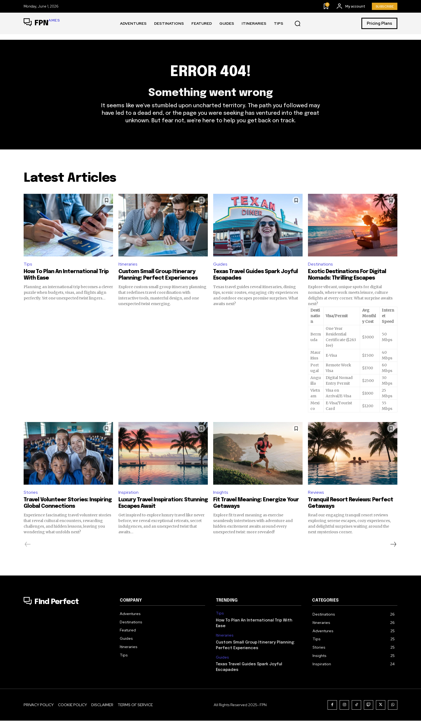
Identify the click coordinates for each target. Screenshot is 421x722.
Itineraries (128, 265)
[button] (297, 23)
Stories (31, 493)
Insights (221, 493)
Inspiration (128, 493)
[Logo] (42, 23)
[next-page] (393, 546)
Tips (28, 265)
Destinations (321, 265)
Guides (220, 265)
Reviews (316, 493)
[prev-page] (28, 546)
